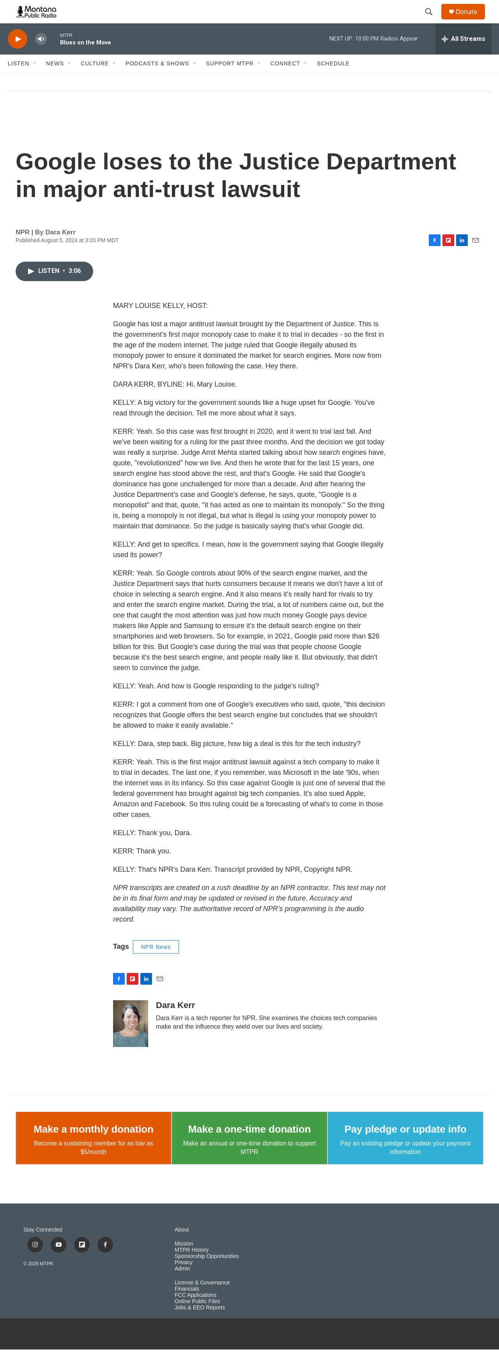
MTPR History (192, 1267)
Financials (187, 1306)
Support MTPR (230, 81)
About (182, 1247)
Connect (285, 81)
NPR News (156, 964)
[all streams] (463, 56)
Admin (182, 1286)
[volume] (41, 56)
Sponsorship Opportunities (207, 1274)
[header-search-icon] (432, 20)
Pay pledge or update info (406, 1146)
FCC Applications (195, 1313)
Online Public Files (197, 1319)
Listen (18, 81)
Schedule (333, 81)
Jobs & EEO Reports (200, 1325)
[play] (17, 56)
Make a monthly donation (93, 1146)
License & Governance (202, 1300)
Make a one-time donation (249, 1146)
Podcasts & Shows (157, 81)
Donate (471, 20)
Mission (184, 1261)
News (55, 81)
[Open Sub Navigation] (35, 81)
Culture (95, 81)
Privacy (184, 1280)
